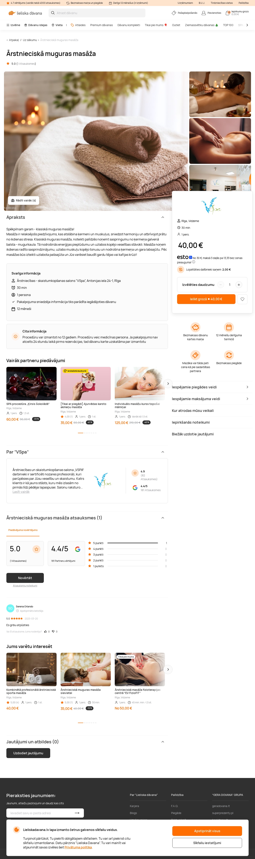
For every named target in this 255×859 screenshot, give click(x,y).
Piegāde (176, 813)
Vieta (57, 25)
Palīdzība (244, 3)
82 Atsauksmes (148, 477)
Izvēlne (13, 25)
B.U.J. (202, 3)
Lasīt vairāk (21, 492)
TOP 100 (228, 25)
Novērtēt (25, 578)
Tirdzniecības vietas (222, 3)
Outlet (176, 25)
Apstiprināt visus (207, 831)
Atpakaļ (14, 40)
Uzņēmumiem (185, 3)
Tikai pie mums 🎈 (156, 25)
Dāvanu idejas (35, 25)
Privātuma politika (78, 847)
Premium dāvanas (101, 25)
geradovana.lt (221, 806)
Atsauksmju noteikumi (25, 585)
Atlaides (78, 25)
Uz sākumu (30, 40)
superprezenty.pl (222, 813)
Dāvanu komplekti (129, 25)
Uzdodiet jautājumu (28, 753)
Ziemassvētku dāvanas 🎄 (201, 25)
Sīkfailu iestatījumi (207, 843)
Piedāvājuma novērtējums (22, 530)
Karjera (134, 806)
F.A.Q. (174, 806)
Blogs (133, 813)
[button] (168, 383)
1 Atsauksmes (26, 63)
